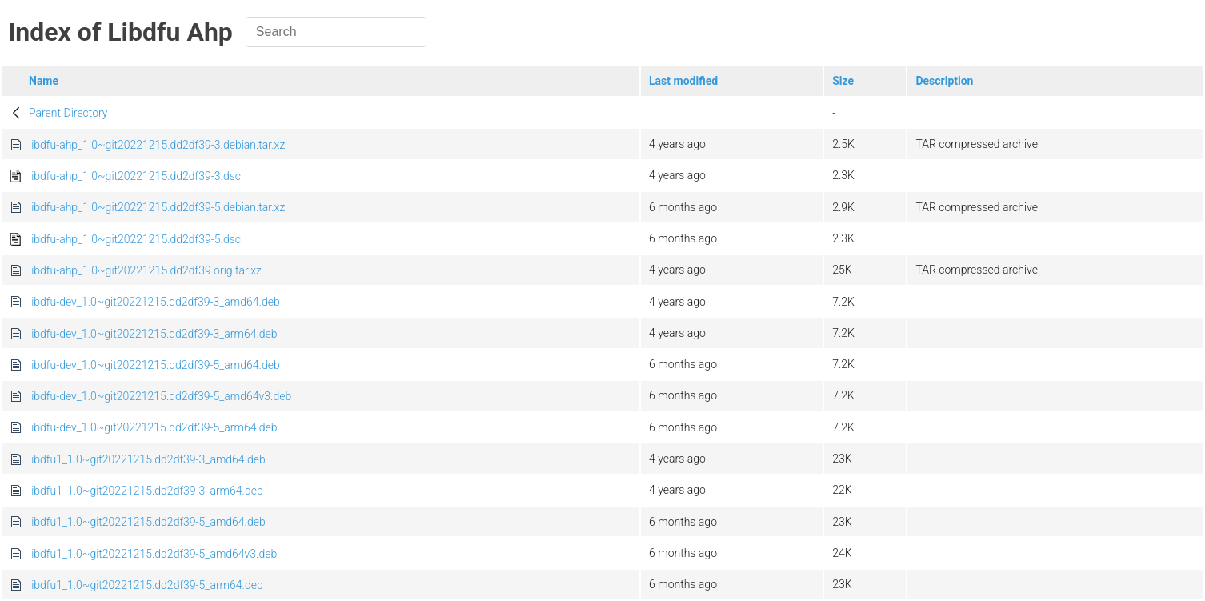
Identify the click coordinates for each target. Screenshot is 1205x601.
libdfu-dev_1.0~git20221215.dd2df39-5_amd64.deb (154, 365)
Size (843, 80)
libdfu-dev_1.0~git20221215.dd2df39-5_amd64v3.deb (160, 396)
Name (43, 80)
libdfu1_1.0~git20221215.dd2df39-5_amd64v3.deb (153, 553)
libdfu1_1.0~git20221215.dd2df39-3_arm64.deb (146, 490)
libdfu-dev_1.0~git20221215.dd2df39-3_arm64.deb (153, 333)
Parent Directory (68, 112)
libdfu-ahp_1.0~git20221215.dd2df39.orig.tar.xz (145, 270)
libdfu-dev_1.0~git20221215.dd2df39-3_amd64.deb (154, 301)
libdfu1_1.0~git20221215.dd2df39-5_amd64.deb (147, 521)
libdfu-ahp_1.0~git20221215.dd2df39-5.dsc (135, 239)
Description (944, 80)
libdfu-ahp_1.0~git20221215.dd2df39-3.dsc (135, 176)
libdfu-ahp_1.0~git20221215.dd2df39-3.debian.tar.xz (157, 144)
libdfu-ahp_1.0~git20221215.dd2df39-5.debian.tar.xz (157, 207)
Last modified (683, 80)
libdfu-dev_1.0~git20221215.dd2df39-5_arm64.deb (153, 427)
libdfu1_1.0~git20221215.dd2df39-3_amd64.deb (147, 459)
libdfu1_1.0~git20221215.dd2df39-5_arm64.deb (146, 585)
